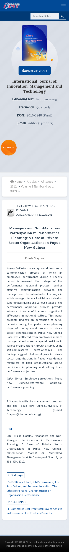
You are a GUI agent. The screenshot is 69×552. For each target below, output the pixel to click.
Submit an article (34, 71)
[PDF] (10, 429)
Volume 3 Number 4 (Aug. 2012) (31, 188)
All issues (47, 181)
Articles (32, 181)
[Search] (44, 16)
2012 (13, 186)
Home (16, 181)
